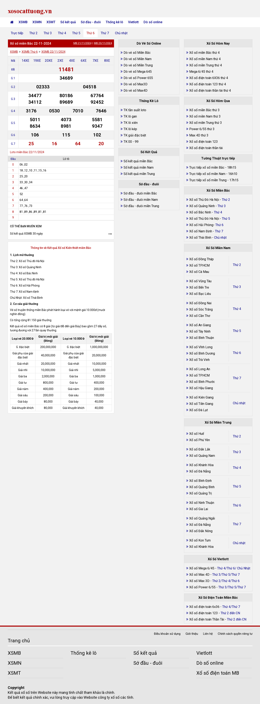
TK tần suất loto (135, 110)
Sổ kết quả (68, 22)
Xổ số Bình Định (200, 481)
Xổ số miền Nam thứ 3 (205, 116)
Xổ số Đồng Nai (200, 303)
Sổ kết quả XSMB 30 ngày (26, 233)
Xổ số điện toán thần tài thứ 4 (210, 90)
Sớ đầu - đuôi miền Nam (141, 200)
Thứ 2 (33, 33)
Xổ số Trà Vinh (199, 360)
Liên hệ (208, 634)
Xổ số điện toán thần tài (206, 148)
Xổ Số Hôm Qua (218, 101)
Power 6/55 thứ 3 (202, 129)
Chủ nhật (121, 33)
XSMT (50, 22)
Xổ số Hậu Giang (201, 388)
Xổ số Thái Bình (200, 237)
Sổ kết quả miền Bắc (138, 161)
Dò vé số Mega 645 (138, 72)
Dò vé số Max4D (135, 90)
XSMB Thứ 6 (30, 51)
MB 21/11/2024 (82, 43)
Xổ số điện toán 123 (203, 142)
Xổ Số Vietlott (218, 559)
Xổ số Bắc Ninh (200, 212)
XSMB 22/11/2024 (53, 51)
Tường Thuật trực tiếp (218, 158)
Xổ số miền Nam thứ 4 (205, 59)
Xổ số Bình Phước (202, 382)
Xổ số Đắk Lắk (199, 449)
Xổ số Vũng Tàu (200, 281)
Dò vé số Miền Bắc (137, 53)
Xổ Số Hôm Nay (218, 43)
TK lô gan (130, 116)
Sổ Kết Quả (149, 152)
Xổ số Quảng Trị (200, 493)
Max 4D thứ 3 (198, 135)
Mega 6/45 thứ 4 (201, 72)
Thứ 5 (76, 33)
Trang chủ (19, 641)
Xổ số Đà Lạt (198, 410)
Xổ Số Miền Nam (218, 248)
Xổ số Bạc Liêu (200, 294)
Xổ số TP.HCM (199, 265)
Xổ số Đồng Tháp (201, 259)
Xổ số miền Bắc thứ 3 (204, 110)
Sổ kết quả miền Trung (139, 174)
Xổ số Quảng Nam (202, 456)
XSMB (23, 22)
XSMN (37, 22)
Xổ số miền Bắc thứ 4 (204, 53)
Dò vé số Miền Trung (138, 65)
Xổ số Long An (199, 369)
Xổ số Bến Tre (199, 287)
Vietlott (133, 22)
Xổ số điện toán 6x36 (204, 607)
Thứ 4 (62, 33)
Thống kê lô (114, 22)
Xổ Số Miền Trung (218, 422)
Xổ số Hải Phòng (201, 225)
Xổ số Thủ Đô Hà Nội (204, 200)
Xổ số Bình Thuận (201, 338)
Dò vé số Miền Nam (138, 59)
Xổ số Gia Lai (198, 509)
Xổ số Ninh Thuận (201, 503)
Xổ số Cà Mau (199, 272)
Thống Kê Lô (148, 101)
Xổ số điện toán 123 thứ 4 (207, 84)
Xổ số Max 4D (199, 575)
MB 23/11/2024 (103, 43)
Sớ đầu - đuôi (91, 22)
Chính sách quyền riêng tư (235, 634)
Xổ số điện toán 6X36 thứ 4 (208, 78)
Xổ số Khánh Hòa (201, 465)
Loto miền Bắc (19, 152)
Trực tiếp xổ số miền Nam (207, 174)
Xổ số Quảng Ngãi (202, 518)
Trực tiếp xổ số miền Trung (208, 180)
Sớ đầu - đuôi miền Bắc (140, 193)
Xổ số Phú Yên (199, 440)
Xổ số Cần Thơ (199, 316)
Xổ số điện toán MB (217, 673)
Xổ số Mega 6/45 (201, 568)
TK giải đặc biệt (135, 135)
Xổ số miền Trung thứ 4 (205, 65)
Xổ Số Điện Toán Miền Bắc (218, 598)
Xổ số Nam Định (201, 231)
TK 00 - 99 (131, 142)
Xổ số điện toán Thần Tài (207, 619)
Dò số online (153, 22)
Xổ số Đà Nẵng (200, 471)
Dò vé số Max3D (135, 84)
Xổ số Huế (196, 434)
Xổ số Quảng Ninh (202, 206)
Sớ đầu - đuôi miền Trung (141, 206)
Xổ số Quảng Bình (202, 487)
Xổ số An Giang (200, 325)
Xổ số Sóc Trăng (201, 309)
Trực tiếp (17, 33)
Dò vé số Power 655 (138, 78)
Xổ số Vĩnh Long (200, 347)
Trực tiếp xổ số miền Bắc (206, 167)
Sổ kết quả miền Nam (139, 167)
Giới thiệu (192, 634)
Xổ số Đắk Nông (200, 531)
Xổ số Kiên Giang (201, 397)
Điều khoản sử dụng (167, 634)
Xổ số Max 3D (199, 581)
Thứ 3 (48, 33)
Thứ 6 (90, 33)
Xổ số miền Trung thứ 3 (205, 123)
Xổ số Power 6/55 (202, 587)
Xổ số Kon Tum (200, 540)
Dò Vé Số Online (149, 43)
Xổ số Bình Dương (202, 353)
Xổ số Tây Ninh (199, 331)
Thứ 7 (105, 33)
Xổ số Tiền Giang (201, 404)
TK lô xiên (131, 123)
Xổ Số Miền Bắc (218, 190)
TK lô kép (130, 129)
